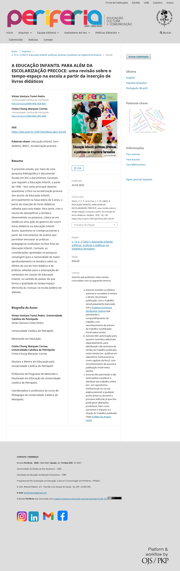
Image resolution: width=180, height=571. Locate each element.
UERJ (146, 2)
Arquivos (24, 32)
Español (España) (136, 83)
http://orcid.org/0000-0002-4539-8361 (29, 103)
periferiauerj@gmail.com (35, 493)
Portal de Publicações (117, 2)
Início (9, 32)
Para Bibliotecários (136, 164)
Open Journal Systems (139, 179)
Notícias (33, 39)
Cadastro (157, 2)
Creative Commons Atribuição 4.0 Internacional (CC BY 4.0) (80, 499)
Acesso (170, 2)
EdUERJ (136, 2)
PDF (79, 168)
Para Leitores (133, 154)
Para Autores (133, 159)
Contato (48, 39)
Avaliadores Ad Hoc (76, 32)
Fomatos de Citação (84, 224)
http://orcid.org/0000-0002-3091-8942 (29, 116)
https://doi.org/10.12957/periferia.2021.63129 (39, 131)
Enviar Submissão (139, 56)
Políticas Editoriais (106, 32)
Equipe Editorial (47, 32)
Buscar (165, 32)
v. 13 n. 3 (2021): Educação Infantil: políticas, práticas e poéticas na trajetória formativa (56, 54)
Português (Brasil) (136, 88)
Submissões (16, 39)
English (130, 77)
